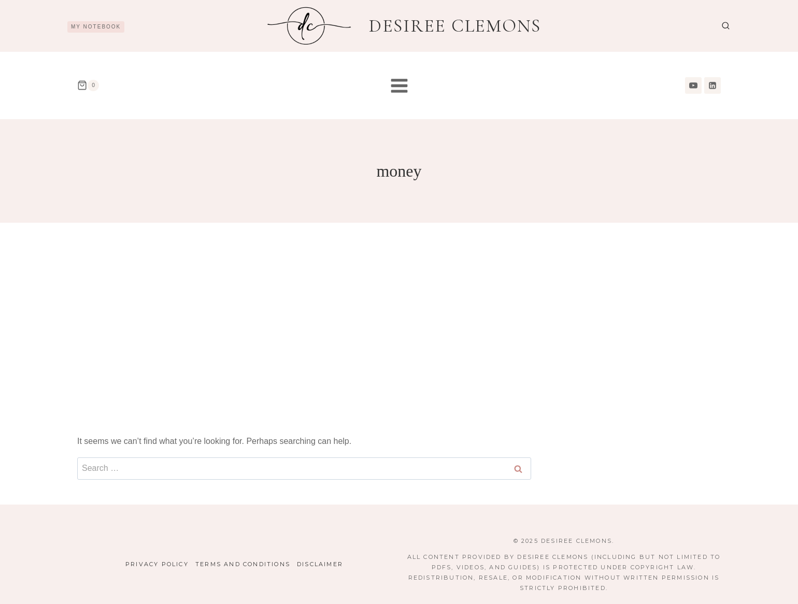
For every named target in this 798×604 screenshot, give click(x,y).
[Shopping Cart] (88, 85)
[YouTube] (693, 85)
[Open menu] (399, 85)
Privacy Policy (157, 564)
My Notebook (96, 27)
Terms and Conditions (242, 564)
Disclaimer (320, 564)
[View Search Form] (725, 26)
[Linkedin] (712, 85)
